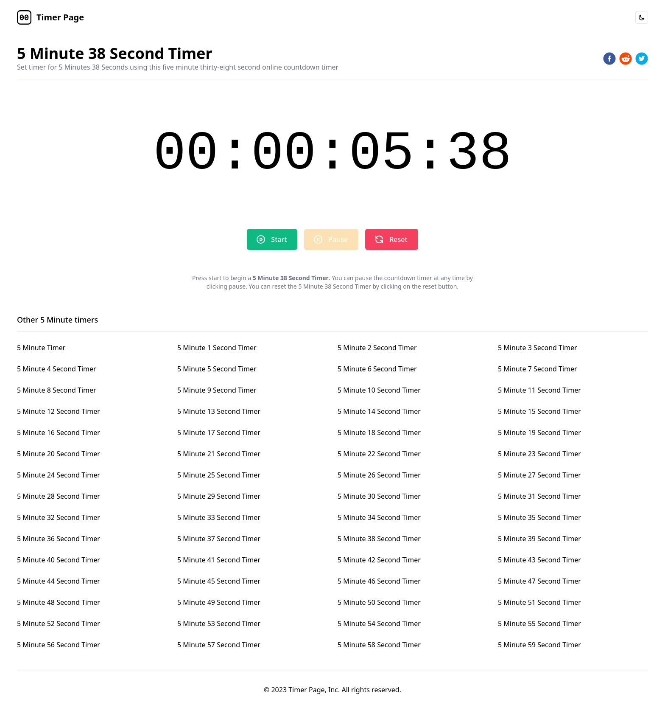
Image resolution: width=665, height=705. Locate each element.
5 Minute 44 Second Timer (58, 581)
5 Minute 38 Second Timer (379, 538)
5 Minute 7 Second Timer (537, 369)
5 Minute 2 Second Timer (377, 347)
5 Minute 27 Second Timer (539, 475)
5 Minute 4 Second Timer (56, 369)
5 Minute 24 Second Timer (58, 475)
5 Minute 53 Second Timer (218, 623)
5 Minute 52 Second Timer (58, 623)
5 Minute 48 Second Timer (58, 602)
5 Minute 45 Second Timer (218, 581)
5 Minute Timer (41, 347)
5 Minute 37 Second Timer (218, 538)
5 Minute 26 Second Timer (379, 475)
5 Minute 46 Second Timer (379, 581)
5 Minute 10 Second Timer (379, 390)
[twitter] (641, 58)
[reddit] (625, 58)
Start (271, 239)
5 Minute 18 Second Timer (379, 432)
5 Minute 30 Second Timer (379, 496)
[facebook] (609, 58)
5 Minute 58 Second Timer (379, 644)
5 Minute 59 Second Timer (539, 644)
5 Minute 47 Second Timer (539, 581)
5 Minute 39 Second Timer (539, 538)
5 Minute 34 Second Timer (379, 517)
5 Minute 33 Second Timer (218, 517)
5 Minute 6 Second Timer (377, 369)
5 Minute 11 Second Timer (539, 390)
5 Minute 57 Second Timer (218, 644)
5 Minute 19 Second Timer (539, 432)
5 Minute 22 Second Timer (379, 453)
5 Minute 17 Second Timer (218, 432)
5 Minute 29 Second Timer (218, 496)
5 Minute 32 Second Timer (58, 517)
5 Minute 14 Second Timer (379, 411)
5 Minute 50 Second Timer (379, 602)
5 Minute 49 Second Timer (218, 602)
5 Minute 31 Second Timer (539, 496)
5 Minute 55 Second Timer (539, 623)
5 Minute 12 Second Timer (58, 411)
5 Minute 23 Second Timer (539, 453)
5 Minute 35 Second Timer (539, 517)
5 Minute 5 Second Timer (217, 369)
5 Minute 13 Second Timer (218, 411)
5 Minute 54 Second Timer (379, 623)
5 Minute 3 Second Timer (537, 347)
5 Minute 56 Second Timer (58, 644)
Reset (390, 239)
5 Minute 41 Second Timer (218, 560)
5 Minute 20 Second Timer (58, 453)
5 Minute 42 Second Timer (379, 560)
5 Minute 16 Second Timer (58, 432)
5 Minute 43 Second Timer (539, 560)
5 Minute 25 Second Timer (218, 475)
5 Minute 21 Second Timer (218, 453)
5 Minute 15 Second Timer (539, 411)
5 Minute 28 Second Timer (58, 496)
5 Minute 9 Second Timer (217, 390)
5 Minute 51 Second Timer (539, 602)
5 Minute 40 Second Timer (58, 560)
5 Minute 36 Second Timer (58, 538)
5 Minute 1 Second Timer (217, 347)
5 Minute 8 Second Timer (56, 390)
